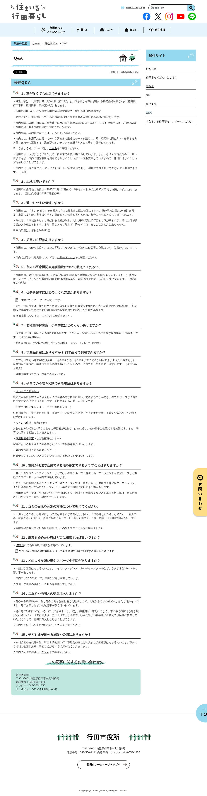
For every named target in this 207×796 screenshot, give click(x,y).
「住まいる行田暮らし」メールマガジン (169, 121)
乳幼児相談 (22, 450)
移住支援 (151, 103)
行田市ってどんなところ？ (161, 77)
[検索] (169, 8)
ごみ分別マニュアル (71, 527)
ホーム (36, 43)
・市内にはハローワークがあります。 (41, 300)
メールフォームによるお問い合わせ (36, 688)
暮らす (150, 86)
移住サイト (51, 43)
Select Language (135, 7)
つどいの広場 (23, 422)
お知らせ (151, 68)
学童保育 (28, 374)
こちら (56, 132)
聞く (148, 95)
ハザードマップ (66, 257)
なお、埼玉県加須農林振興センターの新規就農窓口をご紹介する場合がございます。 (68, 551)
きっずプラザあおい (27, 391)
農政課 (20, 545)
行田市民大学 (23, 492)
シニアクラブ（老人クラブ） (58, 482)
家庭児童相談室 (25, 438)
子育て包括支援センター (30, 406)
